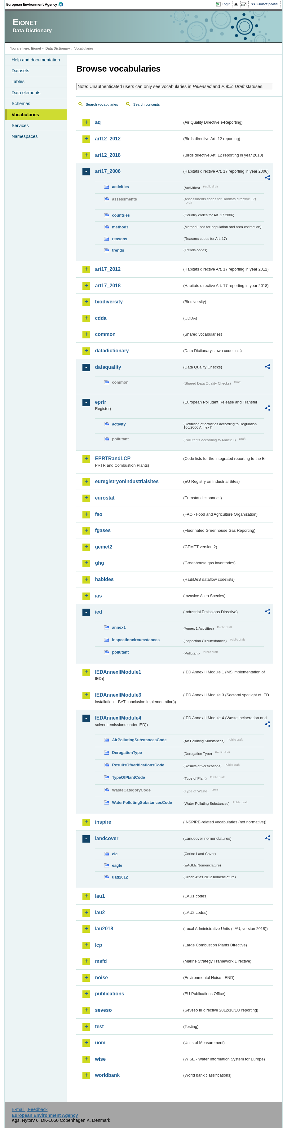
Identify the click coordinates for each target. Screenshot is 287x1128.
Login (226, 4)
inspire (103, 822)
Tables (17, 81)
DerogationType (127, 752)
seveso (103, 1010)
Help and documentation (35, 59)
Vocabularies (25, 114)
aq (98, 122)
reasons (119, 238)
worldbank (107, 1075)
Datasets (20, 70)
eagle (117, 865)
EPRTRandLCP (112, 458)
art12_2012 (108, 138)
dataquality (108, 367)
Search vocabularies (102, 104)
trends (118, 250)
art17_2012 (108, 269)
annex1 (119, 627)
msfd (101, 961)
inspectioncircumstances (136, 639)
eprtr (100, 402)
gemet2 (103, 546)
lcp (98, 945)
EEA (37, 4)
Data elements (25, 92)
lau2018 (104, 928)
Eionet (36, 48)
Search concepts (146, 104)
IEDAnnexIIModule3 (118, 695)
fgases (103, 530)
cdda (100, 318)
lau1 (100, 896)
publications (109, 993)
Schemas (20, 103)
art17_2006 (108, 171)
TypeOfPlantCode (128, 777)
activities (120, 186)
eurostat (104, 497)
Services (20, 125)
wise (100, 1059)
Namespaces (24, 136)
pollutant (120, 652)
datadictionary (112, 350)
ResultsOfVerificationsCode (138, 765)
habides (104, 579)
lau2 (100, 912)
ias (98, 595)
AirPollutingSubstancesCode (139, 740)
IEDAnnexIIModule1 (118, 672)
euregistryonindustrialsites (126, 481)
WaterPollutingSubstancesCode (142, 802)
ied (98, 612)
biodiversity (109, 301)
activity (119, 424)
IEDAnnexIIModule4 (118, 717)
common (105, 334)
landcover (106, 838)
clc (114, 854)
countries (121, 215)
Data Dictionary (58, 48)
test (99, 1026)
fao (98, 514)
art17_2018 (108, 285)
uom (100, 1042)
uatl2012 (120, 877)
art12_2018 (108, 155)
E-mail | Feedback (30, 1109)
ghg (99, 563)
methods (120, 227)
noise (101, 977)
